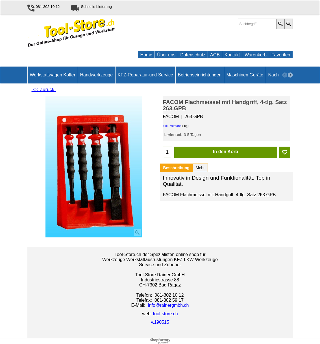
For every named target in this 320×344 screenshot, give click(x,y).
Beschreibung (176, 168)
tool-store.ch (165, 313)
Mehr (200, 168)
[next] (290, 75)
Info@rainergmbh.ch (168, 305)
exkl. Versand (172, 125)
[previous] (284, 75)
